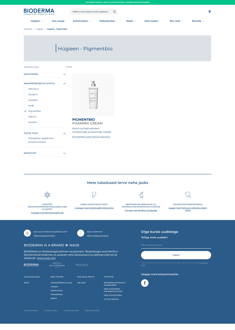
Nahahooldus (80, 21)
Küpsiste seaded (92, 315)
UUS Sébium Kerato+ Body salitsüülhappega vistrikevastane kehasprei (117, 2)
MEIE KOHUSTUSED (113, 300)
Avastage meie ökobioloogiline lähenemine (94, 213)
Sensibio (32, 122)
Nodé (31, 105)
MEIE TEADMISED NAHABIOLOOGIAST (113, 295)
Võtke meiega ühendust (44, 240)
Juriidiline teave (51, 315)
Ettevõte (196, 21)
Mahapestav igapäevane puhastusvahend (41, 140)
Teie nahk (175, 21)
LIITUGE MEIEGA (111, 304)
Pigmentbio (34, 111)
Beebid (54, 303)
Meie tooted (151, 21)
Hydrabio (33, 100)
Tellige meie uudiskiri (154, 242)
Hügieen (35, 21)
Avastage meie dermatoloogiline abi (47, 218)
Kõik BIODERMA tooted (61, 287)
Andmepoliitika (31, 315)
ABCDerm (33, 89)
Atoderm (33, 94)
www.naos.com (46, 263)
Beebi (129, 21)
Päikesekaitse (107, 21)
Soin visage (58, 21)
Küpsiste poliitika (71, 315)
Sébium (32, 116)
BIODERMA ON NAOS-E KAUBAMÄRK (115, 288)
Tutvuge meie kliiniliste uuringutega (141, 215)
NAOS (26, 287)
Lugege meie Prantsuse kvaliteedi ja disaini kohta (187, 214)
